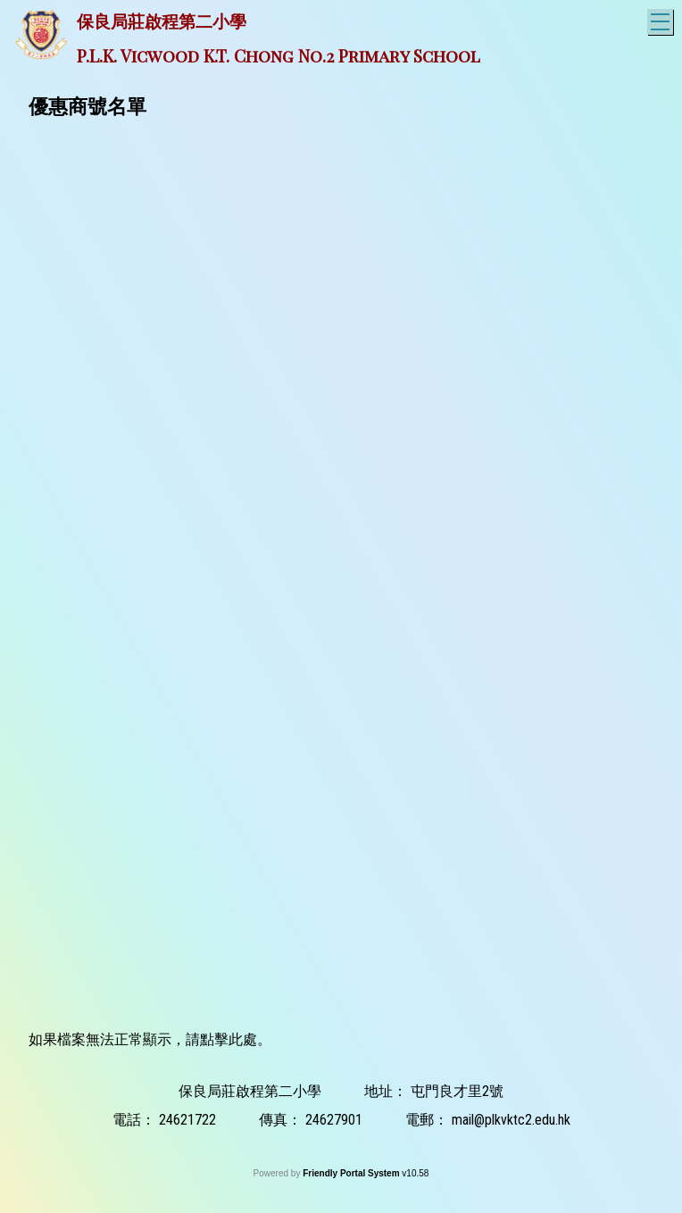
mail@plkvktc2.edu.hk (511, 1119)
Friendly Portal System (352, 1173)
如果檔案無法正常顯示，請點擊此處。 (150, 1039)
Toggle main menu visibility (662, 19)
